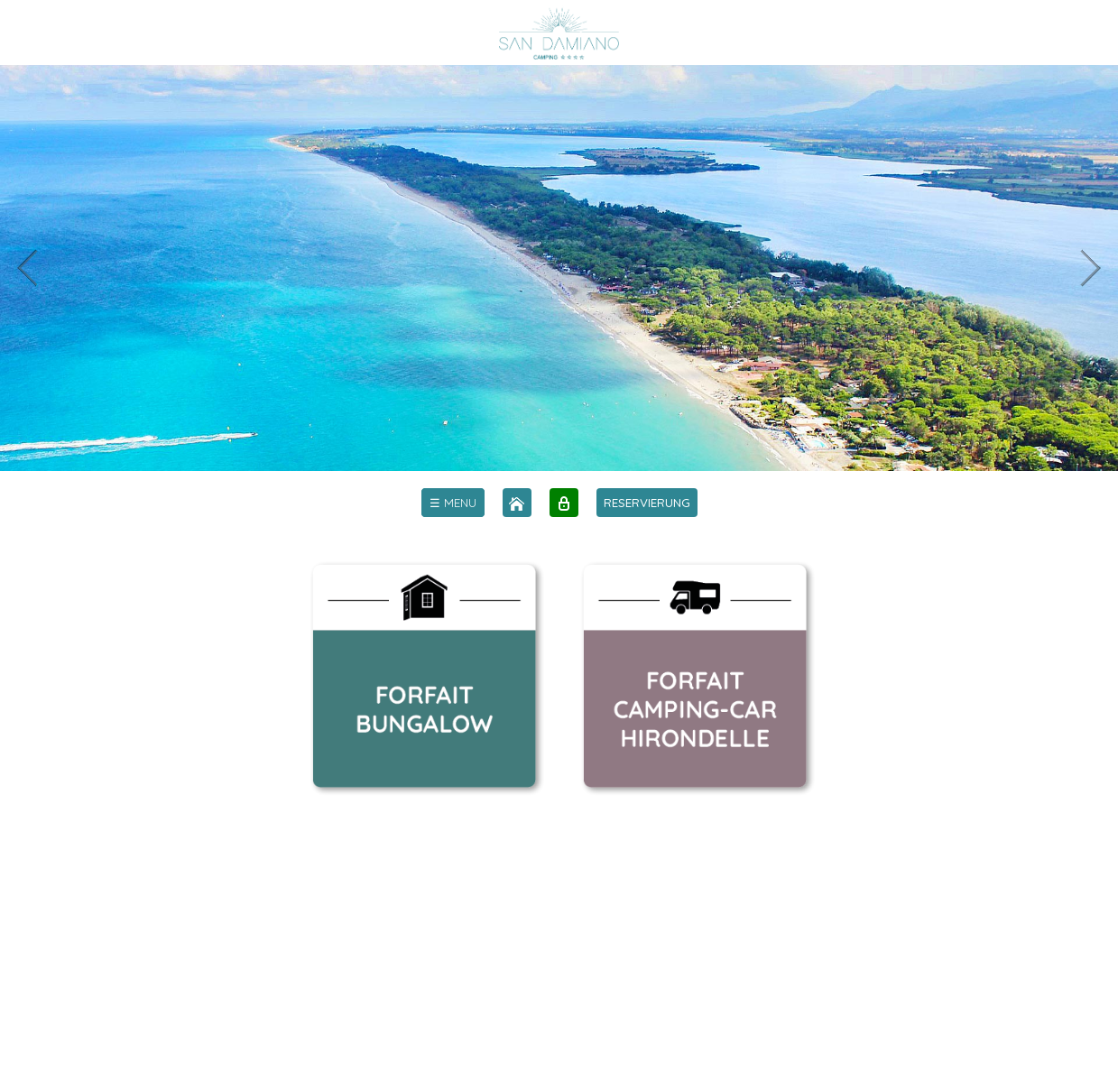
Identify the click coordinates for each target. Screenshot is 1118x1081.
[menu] (453, 502)
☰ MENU (453, 502)
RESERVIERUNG (647, 502)
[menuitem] (453, 502)
